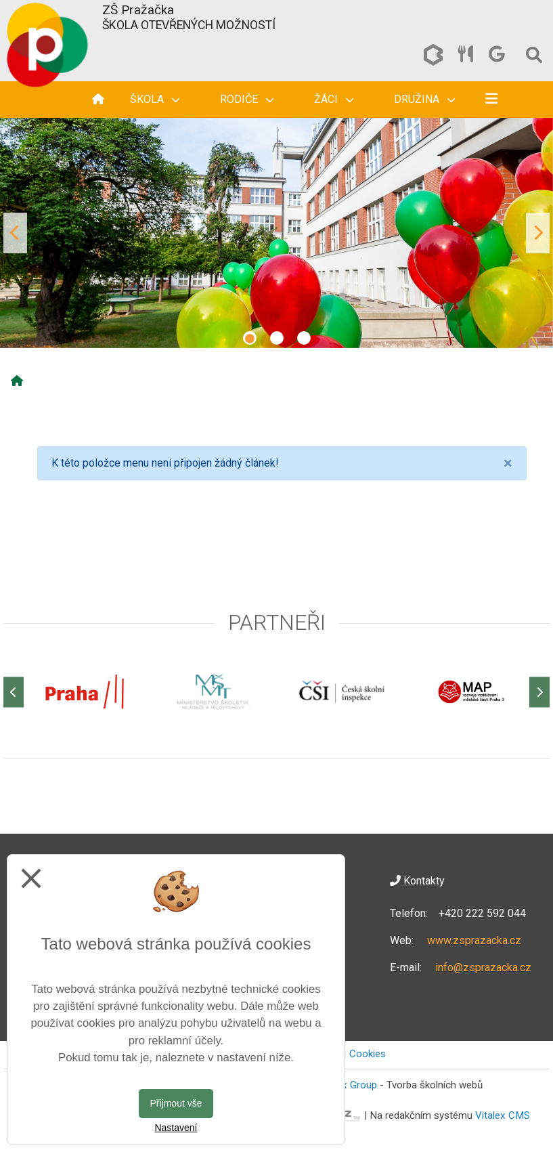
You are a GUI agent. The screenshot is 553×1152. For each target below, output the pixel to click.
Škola (154, 99)
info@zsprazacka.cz (483, 967)
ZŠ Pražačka (138, 10)
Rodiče (246, 99)
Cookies (367, 1054)
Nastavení (175, 1127)
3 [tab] (304, 338)
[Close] (508, 463)
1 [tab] (250, 338)
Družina (424, 99)
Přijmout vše (176, 1103)
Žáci (333, 99)
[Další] (539, 692)
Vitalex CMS (502, 1115)
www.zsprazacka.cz (474, 940)
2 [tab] (277, 338)
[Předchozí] (13, 692)
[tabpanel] (276, 233)
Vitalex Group (347, 1085)
